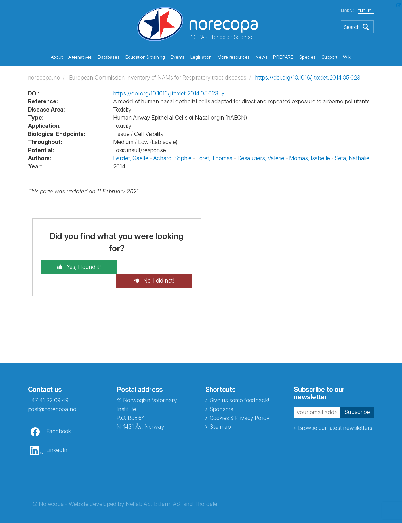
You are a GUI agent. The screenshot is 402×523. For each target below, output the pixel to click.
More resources (233, 57)
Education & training (145, 57)
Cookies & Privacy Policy (240, 403)
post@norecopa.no (52, 395)
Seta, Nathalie (352, 157)
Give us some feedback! (240, 386)
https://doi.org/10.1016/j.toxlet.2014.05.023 (307, 77)
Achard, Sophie (172, 157)
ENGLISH (366, 11)
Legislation (201, 57)
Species (307, 57)
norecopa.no (44, 77)
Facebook (59, 417)
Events (177, 57)
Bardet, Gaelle (130, 157)
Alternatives (80, 57)
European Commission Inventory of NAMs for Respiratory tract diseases (157, 77)
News (261, 57)
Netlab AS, (139, 489)
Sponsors (221, 395)
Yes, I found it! (82, 266)
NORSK (347, 11)
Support (329, 57)
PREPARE (283, 57)
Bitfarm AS (167, 489)
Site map (220, 412)
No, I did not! (160, 266)
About (57, 57)
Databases (108, 57)
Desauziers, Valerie (260, 157)
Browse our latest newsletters (335, 413)
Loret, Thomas (214, 157)
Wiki (347, 57)
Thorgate (205, 489)
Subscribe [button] (357, 397)
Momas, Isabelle (309, 157)
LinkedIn (56, 435)
